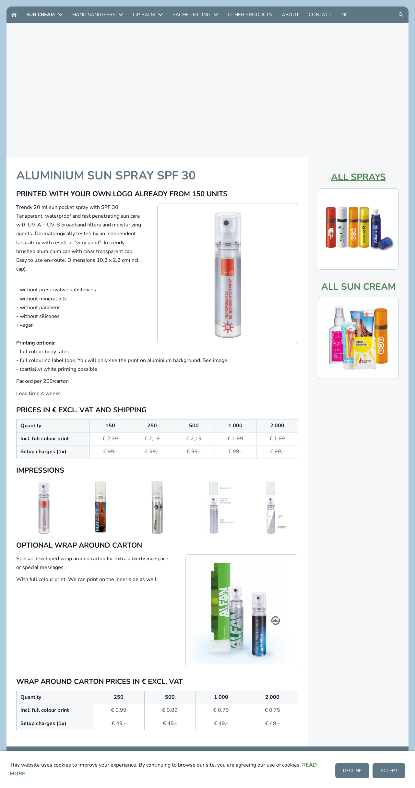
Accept (388, 771)
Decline (352, 771)
